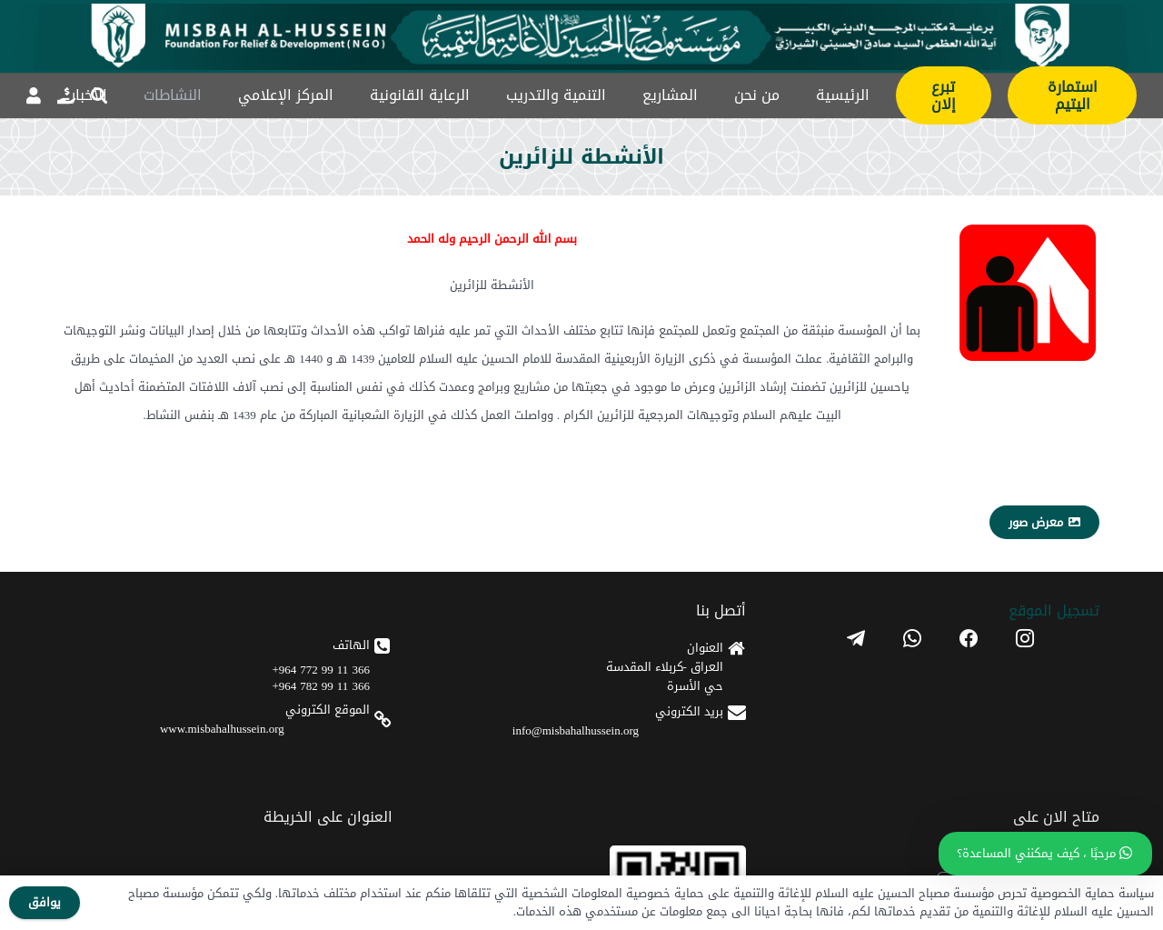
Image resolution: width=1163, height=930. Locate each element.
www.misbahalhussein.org (222, 728)
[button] (99, 95)
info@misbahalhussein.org (575, 730)
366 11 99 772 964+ (321, 669)
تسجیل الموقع (1054, 610)
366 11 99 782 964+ (321, 686)
